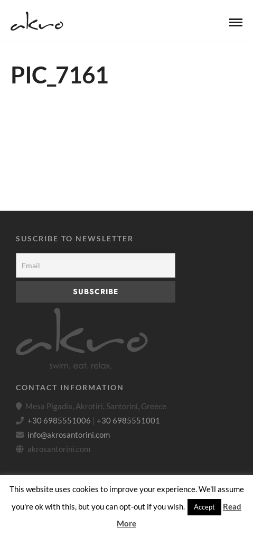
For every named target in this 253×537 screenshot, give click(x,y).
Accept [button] (204, 507)
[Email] (95, 265)
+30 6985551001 (128, 420)
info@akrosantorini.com (68, 434)
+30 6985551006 (59, 420)
